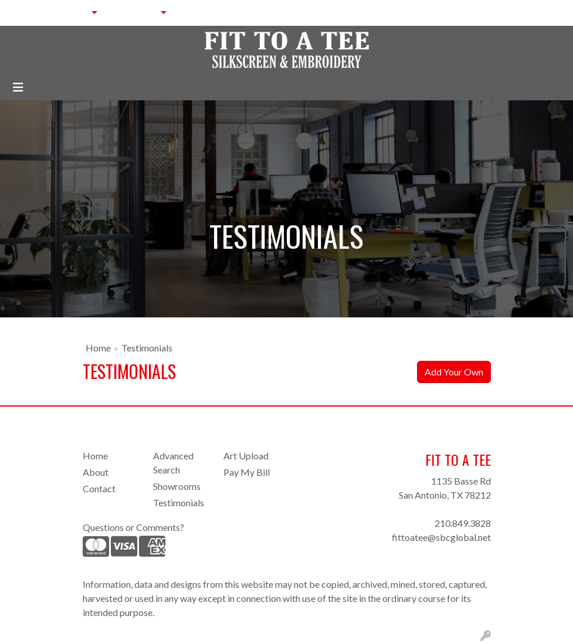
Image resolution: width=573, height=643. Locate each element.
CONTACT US (210, 12)
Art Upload (246, 455)
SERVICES (131, 12)
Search (455, 12)
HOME (26, 12)
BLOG (261, 12)
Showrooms (177, 486)
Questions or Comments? (133, 527)
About (96, 472)
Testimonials (178, 502)
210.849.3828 (463, 523)
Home (98, 347)
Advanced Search (173, 462)
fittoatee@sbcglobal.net (441, 537)
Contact (99, 488)
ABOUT (66, 12)
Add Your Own (454, 371)
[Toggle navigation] (18, 87)
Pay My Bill (246, 472)
